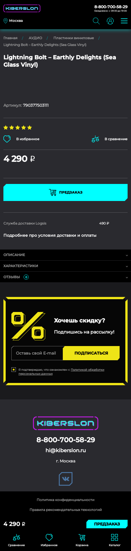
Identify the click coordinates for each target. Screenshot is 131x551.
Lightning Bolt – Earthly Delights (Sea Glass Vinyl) (44, 45)
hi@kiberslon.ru (65, 450)
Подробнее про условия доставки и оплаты (49, 235)
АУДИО (35, 38)
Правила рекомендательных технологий (66, 510)
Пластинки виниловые (73, 38)
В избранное (21, 139)
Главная (10, 38)
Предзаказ (65, 192)
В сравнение (110, 139)
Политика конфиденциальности (65, 500)
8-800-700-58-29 (111, 6)
